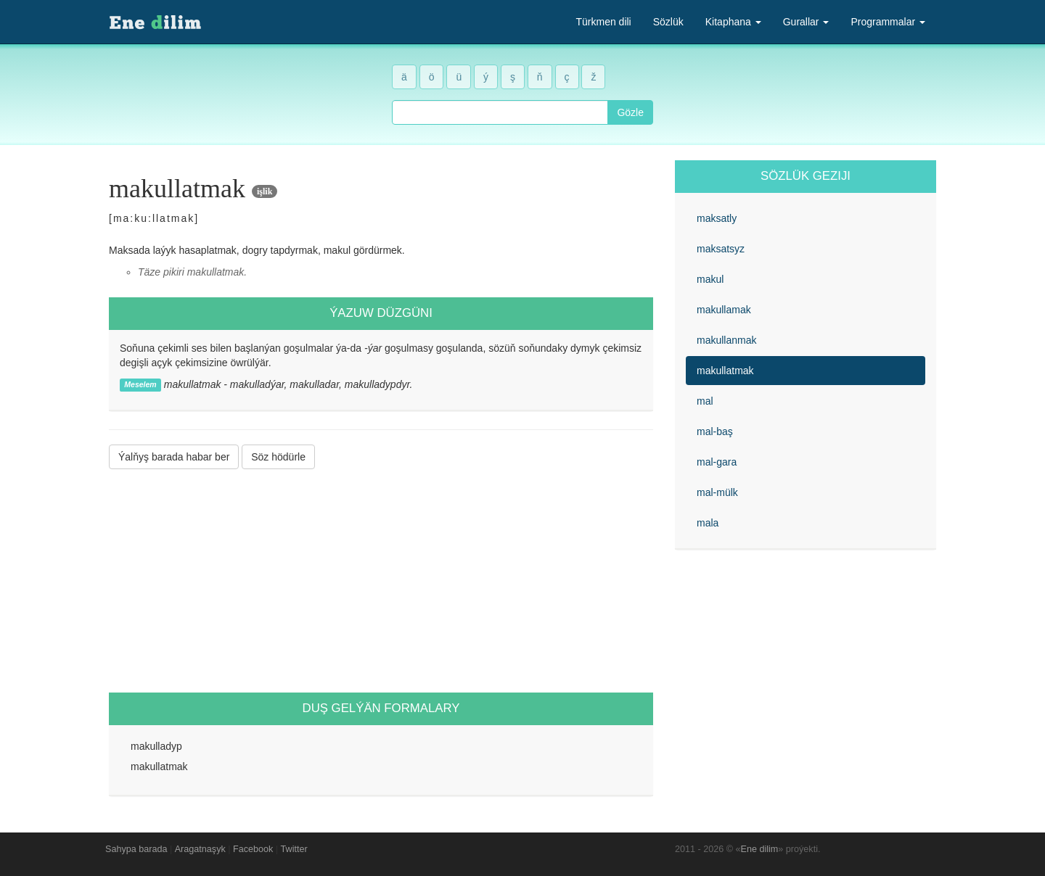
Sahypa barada (136, 849)
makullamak (724, 309)
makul (710, 279)
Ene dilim (760, 849)
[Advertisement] (381, 580)
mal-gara (717, 462)
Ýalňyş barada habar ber (173, 457)
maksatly (717, 218)
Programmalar (888, 22)
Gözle (630, 112)
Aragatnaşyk (200, 849)
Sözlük (668, 22)
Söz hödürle (278, 457)
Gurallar (806, 22)
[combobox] (500, 112)
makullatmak (725, 370)
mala (707, 523)
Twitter (294, 849)
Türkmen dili (603, 22)
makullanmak (726, 340)
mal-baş (715, 431)
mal (705, 401)
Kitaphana (733, 22)
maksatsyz (721, 249)
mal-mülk (717, 492)
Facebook (253, 849)
